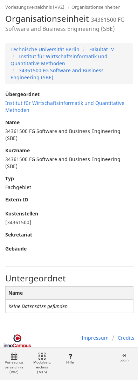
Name (12, 122)
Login (124, 357)
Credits (126, 337)
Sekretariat (18, 234)
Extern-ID (16, 199)
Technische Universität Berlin (45, 49)
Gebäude (16, 248)
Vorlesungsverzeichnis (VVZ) (34, 7)
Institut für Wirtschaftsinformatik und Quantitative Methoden (59, 60)
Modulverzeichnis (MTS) (42, 363)
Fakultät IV (101, 49)
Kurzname (17, 150)
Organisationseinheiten (95, 7)
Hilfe (70, 359)
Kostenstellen (21, 213)
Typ (9, 178)
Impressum (95, 337)
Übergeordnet (22, 94)
